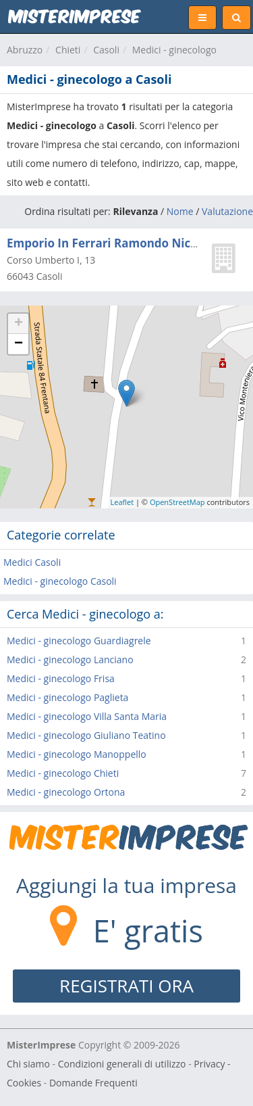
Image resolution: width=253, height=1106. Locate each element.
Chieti (67, 49)
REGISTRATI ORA (126, 985)
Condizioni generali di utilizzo (122, 1063)
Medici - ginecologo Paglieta (67, 697)
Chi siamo (28, 1063)
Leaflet (122, 502)
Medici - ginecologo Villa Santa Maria (87, 716)
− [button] (18, 344)
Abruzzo (25, 49)
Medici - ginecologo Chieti (63, 773)
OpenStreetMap (177, 502)
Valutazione (227, 211)
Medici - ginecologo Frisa (61, 678)
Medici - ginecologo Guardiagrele (79, 640)
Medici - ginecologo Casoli (60, 581)
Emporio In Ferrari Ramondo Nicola (107, 243)
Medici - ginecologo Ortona (66, 792)
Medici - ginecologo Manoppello (76, 754)
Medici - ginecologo (174, 49)
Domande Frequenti (93, 1082)
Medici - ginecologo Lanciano (70, 659)
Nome (180, 211)
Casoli (106, 49)
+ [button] (18, 324)
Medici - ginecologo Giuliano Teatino (86, 735)
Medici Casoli (32, 562)
